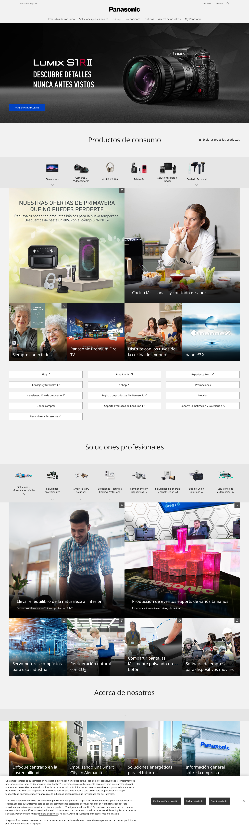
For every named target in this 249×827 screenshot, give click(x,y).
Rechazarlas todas (195, 801)
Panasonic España (28, 3)
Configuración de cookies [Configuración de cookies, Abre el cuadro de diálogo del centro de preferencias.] (166, 801)
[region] (124, 801)
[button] (52, 172)
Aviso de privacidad (78, 813)
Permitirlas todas (219, 801)
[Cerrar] (243, 801)
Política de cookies (48, 813)
